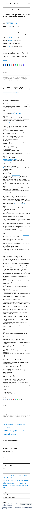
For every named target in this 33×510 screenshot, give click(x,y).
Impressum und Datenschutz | (9, 497)
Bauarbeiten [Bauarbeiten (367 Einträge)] (24, 475)
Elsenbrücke (5, 79)
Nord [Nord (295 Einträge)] (21, 482)
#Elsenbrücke (9, 40)
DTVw (27, 78)
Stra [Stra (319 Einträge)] (7, 485)
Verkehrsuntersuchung (18, 416)
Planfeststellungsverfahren (21, 80)
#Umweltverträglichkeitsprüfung (9, 159)
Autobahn (10, 78)
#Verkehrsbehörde (16, 172)
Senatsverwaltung (24, 81)
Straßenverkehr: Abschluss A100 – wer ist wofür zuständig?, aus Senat (16, 15)
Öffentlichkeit (15, 414)
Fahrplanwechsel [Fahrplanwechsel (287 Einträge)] (6, 480)
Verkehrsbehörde (17, 82)
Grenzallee (9, 79)
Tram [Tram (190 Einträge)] (20, 485)
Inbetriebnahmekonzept (24, 79)
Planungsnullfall (5, 81)
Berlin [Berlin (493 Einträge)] (7, 478)
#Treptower (13, 34)
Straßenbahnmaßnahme (13, 415)
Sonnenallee (8, 82)
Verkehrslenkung (23, 82)
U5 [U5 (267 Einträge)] (23, 485)
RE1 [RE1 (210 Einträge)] (7, 483)
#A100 (17, 23)
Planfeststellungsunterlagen (12, 80)
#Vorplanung (13, 99)
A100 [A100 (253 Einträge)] (3, 475)
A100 (26, 77)
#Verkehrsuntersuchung (16, 113)
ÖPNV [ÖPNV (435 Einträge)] (4, 487)
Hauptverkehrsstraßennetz (15, 79)
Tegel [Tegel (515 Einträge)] (17, 485)
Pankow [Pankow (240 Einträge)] (27, 482)
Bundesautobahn (17, 78)
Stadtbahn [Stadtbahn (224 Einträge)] (4, 485)
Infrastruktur (17, 77)
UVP (29, 415)
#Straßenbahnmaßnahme (8, 160)
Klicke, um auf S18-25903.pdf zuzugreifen (11, 92)
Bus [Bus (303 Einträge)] (10, 478)
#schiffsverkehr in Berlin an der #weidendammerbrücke (15, 424)
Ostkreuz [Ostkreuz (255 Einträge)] (24, 482)
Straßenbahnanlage (6, 415)
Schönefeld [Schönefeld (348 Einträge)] (22, 483)
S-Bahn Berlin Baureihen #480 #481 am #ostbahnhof (14, 428)
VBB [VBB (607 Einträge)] (27, 485)
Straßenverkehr (21, 77)
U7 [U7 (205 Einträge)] (25, 485)
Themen (4, 502)
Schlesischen (19, 81)
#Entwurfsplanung (6, 162)
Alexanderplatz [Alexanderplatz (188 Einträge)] (7, 475)
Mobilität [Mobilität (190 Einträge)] (14, 482)
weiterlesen (5, 60)
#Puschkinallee (9, 37)
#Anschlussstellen (10, 23)
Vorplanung (24, 416)
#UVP (17, 159)
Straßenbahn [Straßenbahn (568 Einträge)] (11, 485)
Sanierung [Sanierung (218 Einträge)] (16, 483)
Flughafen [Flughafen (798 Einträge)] (17, 480)
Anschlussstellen (5, 78)
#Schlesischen (9, 46)
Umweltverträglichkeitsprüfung (23, 415)
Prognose (9, 81)
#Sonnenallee (9, 26)
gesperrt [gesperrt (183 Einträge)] (22, 480)
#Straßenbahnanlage (23, 99)
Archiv (4, 468)
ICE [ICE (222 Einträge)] (11, 482)
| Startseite (5, 492)
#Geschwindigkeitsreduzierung (9, 167)
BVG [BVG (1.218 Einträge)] (12, 478)
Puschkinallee (14, 81)
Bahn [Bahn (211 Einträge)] (13, 475)
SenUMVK (4, 82)
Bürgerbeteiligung (23, 78)
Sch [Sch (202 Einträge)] (18, 483)
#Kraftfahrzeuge (9, 22)
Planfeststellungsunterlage (22, 414)
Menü (29, 3)
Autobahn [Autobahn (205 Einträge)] (10, 475)
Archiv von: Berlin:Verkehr (11, 3)
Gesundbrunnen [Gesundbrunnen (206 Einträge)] (25, 480)
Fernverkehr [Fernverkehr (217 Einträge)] (11, 480)
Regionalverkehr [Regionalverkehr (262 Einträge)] (11, 483)
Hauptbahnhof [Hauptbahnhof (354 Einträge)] (6, 482)
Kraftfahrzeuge (5, 80)
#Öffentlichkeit (26, 234)
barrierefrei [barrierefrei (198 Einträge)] (19, 475)
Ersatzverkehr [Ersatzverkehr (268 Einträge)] (21, 478)
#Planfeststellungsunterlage (8, 122)
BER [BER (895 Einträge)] (4, 478)
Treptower (12, 82)
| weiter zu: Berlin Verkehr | (8, 494)
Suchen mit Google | (7, 499)
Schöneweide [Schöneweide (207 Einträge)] (27, 483)
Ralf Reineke (6, 77)
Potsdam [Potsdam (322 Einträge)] (4, 483)
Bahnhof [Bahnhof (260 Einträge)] (16, 475)
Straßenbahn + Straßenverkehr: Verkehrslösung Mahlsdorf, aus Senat (16, 88)
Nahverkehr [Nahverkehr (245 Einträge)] (18, 482)
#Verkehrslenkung (16, 174)
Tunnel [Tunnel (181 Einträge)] (22, 485)
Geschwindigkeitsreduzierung (8, 414)
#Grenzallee (11, 32)
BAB (12, 78)
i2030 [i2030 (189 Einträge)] (10, 482)
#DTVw (25, 52)
